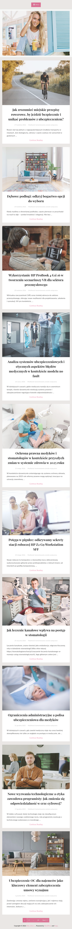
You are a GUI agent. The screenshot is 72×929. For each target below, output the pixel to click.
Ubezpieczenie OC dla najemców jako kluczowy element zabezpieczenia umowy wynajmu (36, 885)
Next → (45, 920)
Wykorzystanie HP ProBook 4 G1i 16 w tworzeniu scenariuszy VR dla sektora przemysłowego (36, 280)
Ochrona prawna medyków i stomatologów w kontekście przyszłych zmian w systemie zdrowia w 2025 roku (36, 458)
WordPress (47, 925)
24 (38, 920)
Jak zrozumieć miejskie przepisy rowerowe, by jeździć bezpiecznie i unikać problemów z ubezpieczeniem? (36, 114)
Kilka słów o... (30, 925)
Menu (37, 4)
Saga (56, 925)
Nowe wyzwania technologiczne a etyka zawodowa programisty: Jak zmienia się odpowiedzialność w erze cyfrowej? (36, 798)
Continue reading (36, 140)
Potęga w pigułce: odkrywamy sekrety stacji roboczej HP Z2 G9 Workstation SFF (36, 544)
